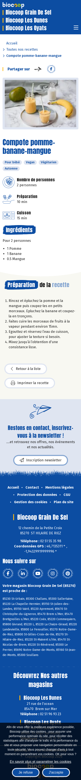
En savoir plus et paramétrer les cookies (40, 761)
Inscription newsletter (41, 460)
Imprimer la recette (30, 383)
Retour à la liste (26, 369)
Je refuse (26, 772)
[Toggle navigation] (76, 29)
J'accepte (56, 772)
